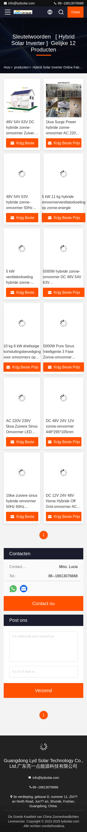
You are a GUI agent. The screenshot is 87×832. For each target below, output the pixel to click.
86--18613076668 (68, 3)
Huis (7, 67)
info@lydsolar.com (19, 3)
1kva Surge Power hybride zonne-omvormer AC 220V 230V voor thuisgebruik (62, 133)
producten (21, 67)
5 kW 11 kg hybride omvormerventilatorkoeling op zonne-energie (63, 202)
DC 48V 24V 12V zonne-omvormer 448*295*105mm (60, 426)
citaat (75, 12)
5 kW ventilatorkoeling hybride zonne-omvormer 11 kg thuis (19, 282)
